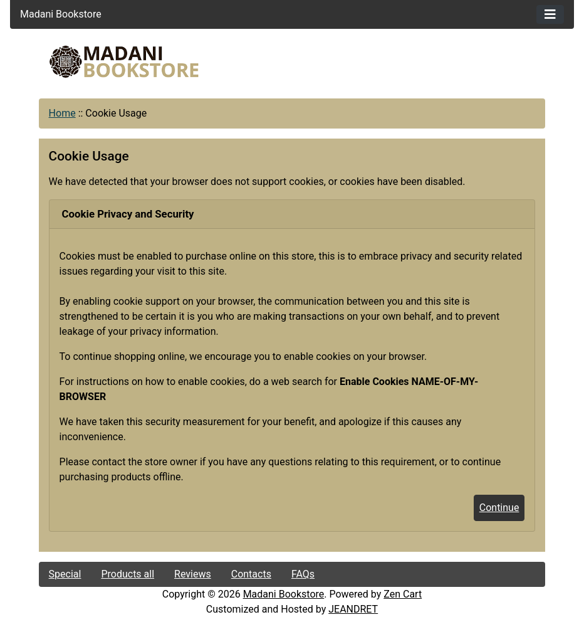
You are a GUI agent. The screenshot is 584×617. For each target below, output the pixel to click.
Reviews (192, 574)
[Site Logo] (124, 61)
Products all (127, 574)
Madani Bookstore (284, 594)
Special (65, 574)
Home (62, 113)
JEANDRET (353, 609)
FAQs (303, 574)
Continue (499, 508)
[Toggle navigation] (550, 14)
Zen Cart (402, 594)
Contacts (251, 574)
